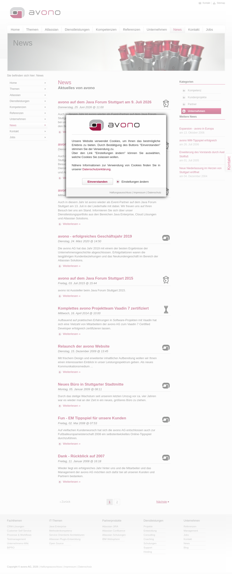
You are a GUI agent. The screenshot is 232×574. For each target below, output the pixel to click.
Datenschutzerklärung (96, 169)
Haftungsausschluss (120, 192)
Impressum (139, 192)
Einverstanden (98, 181)
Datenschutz (154, 192)
